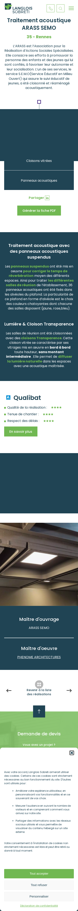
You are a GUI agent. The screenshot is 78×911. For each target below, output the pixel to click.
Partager (36, 197)
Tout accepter (39, 873)
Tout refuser (39, 885)
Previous (36, 590)
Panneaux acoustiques (39, 180)
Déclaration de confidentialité (39, 905)
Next (43, 590)
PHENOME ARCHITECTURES (39, 657)
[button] (72, 753)
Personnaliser (39, 896)
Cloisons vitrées (39, 160)
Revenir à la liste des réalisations (39, 692)
